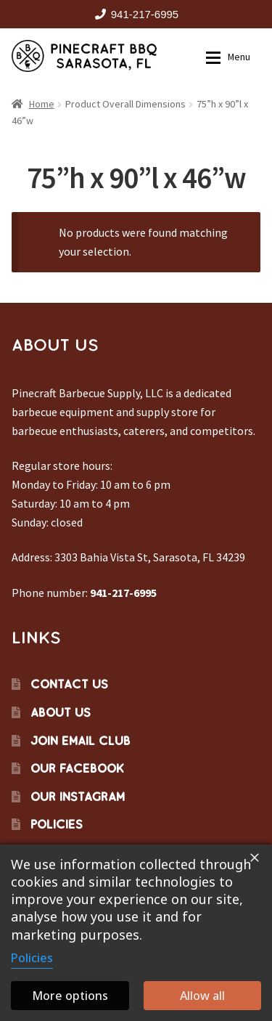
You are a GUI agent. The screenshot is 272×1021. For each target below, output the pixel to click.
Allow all (202, 996)
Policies (56, 824)
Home (41, 103)
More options (70, 996)
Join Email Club (80, 740)
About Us (60, 712)
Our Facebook (77, 768)
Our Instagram (77, 796)
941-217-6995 (134, 14)
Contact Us (69, 684)
